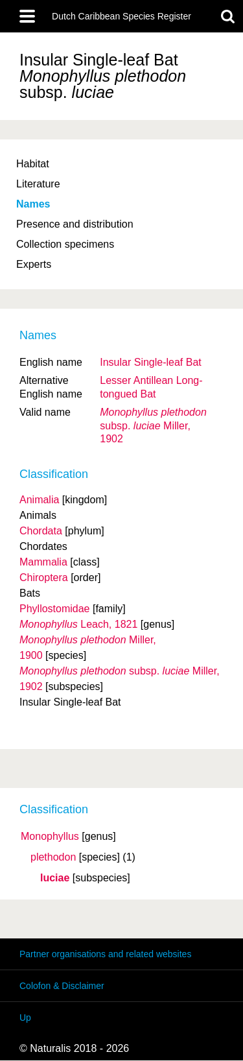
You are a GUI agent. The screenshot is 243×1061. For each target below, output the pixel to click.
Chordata (40, 530)
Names (33, 203)
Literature (38, 183)
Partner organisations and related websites (105, 954)
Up (25, 1017)
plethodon (53, 857)
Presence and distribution (74, 224)
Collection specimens (65, 244)
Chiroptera (43, 577)
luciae (54, 878)
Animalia (39, 499)
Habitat (32, 163)
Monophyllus (50, 836)
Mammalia (43, 561)
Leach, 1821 (78, 624)
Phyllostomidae (54, 608)
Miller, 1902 (153, 426)
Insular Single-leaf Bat (151, 362)
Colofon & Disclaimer (61, 986)
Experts (33, 264)
